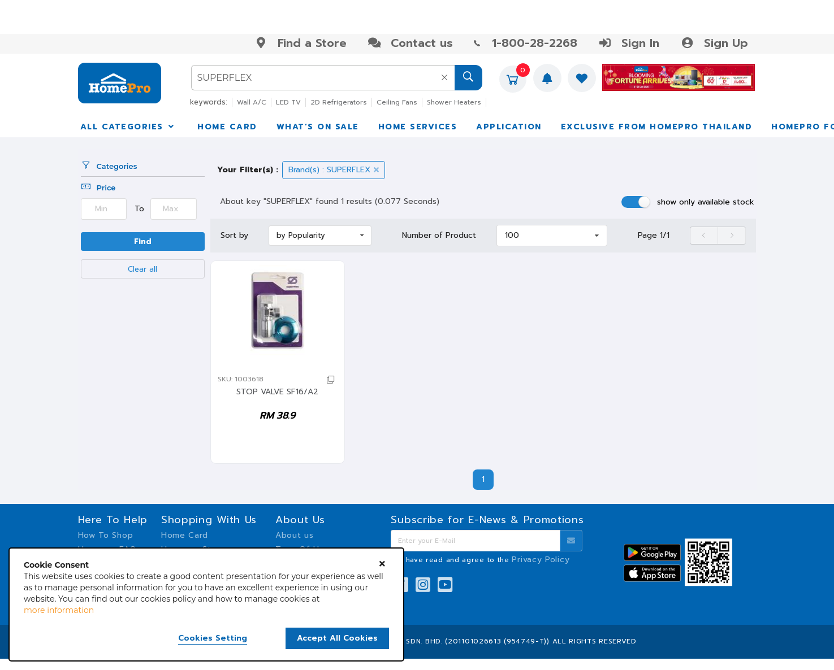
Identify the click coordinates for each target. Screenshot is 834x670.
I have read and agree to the (485, 560)
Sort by (234, 236)
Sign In (628, 42)
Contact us (410, 42)
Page (653, 236)
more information (59, 610)
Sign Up (713, 42)
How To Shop (105, 535)
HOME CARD (227, 127)
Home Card (184, 535)
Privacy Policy (540, 559)
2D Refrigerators (338, 102)
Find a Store (300, 42)
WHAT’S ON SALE (317, 127)
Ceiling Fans (397, 102)
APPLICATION (509, 127)
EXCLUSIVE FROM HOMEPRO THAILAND (657, 127)
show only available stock (705, 202)
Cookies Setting (212, 638)
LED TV (288, 102)
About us (294, 535)
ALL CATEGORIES (128, 127)
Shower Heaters (454, 102)
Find (143, 241)
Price (98, 187)
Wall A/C (251, 102)
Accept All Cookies (337, 638)
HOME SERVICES (417, 127)
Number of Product (439, 236)
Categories (109, 166)
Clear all (142, 269)
